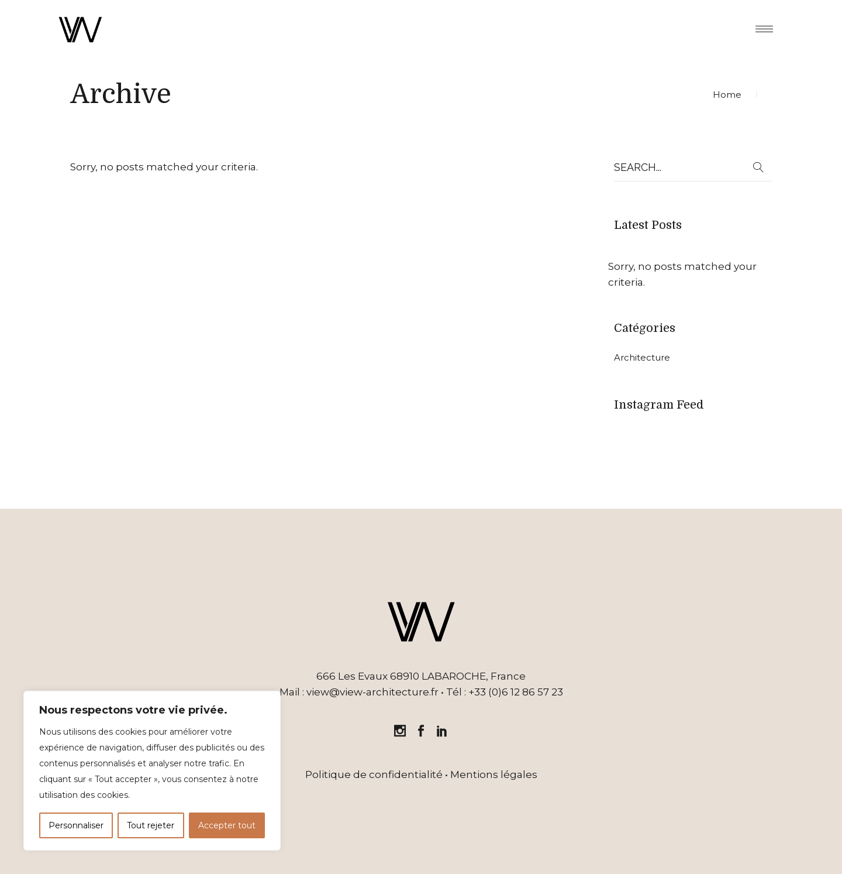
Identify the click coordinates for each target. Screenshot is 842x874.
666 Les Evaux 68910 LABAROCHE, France (421, 676)
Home (727, 94)
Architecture (642, 357)
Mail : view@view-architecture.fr (359, 692)
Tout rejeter (150, 825)
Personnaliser (76, 825)
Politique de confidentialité (374, 774)
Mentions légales (493, 774)
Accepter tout (227, 825)
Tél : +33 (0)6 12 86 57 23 (504, 692)
